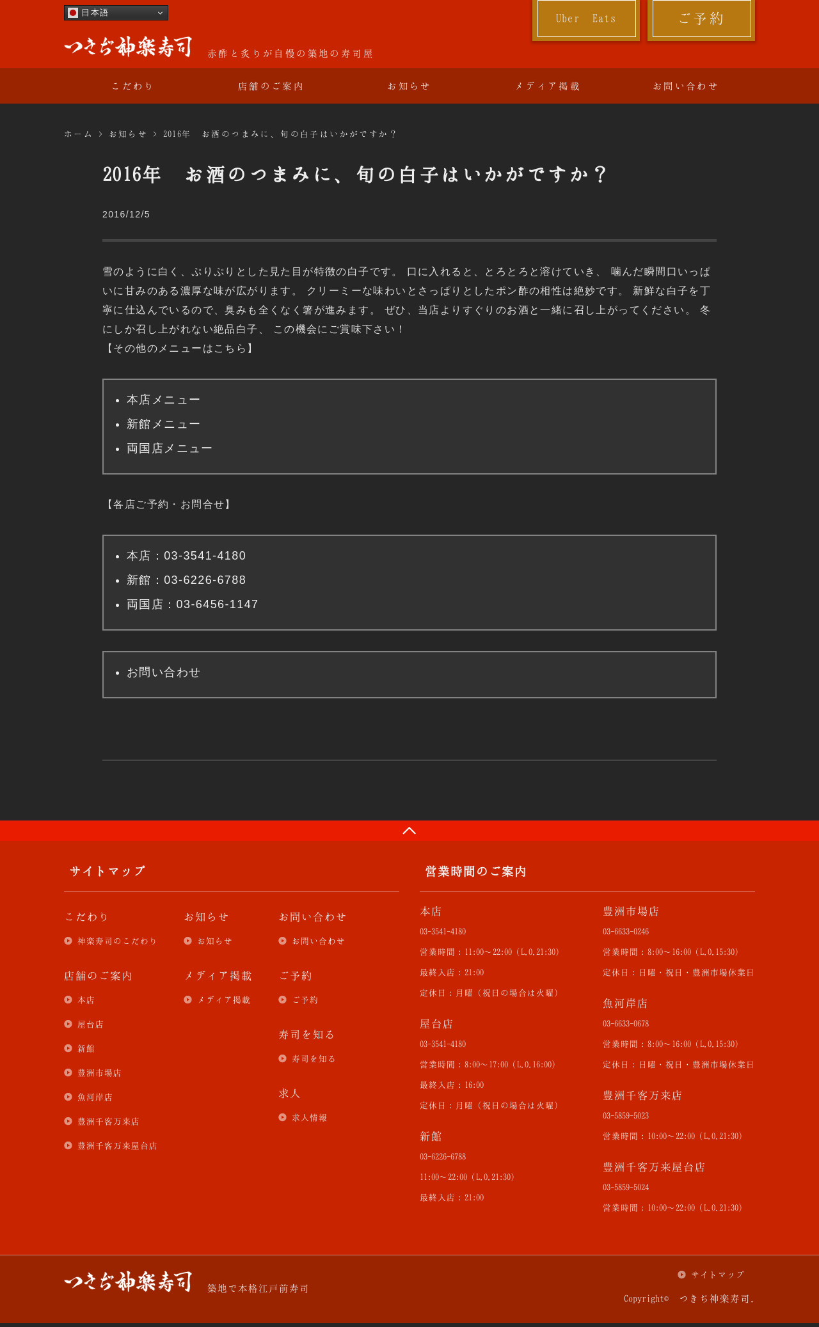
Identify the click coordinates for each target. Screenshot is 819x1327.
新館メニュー (164, 424)
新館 (86, 1048)
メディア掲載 (547, 86)
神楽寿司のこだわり (117, 940)
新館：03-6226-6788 (186, 580)
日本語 (88, 13)
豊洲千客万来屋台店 (117, 1145)
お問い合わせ (686, 86)
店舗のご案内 (271, 86)
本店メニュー (164, 399)
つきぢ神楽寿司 (128, 47)
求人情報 (310, 1117)
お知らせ (409, 86)
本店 (86, 999)
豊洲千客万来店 (108, 1121)
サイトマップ (718, 1274)
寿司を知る (314, 1058)
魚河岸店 (95, 1096)
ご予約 (701, 18)
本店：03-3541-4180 (186, 555)
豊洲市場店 (99, 1072)
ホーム (78, 133)
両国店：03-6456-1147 (193, 604)
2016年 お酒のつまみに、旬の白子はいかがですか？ (281, 133)
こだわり (133, 86)
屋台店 (90, 1023)
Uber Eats (586, 18)
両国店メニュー (170, 448)
